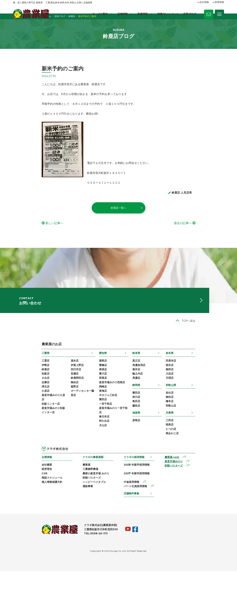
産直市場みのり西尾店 (102, 403)
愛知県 (93, 372)
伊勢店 (17, 384)
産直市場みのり (191, 486)
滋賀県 (146, 435)
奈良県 (198, 372)
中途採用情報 (133, 499)
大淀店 (198, 394)
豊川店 (93, 394)
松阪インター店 (22, 427)
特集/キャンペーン (168, 14)
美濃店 (146, 399)
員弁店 (46, 380)
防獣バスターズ (78, 504)
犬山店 (93, 451)
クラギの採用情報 (136, 481)
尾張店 (93, 389)
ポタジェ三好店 (98, 417)
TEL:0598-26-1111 (67, 553)
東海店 (93, 413)
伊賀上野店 (48, 384)
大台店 (17, 399)
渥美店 (93, 380)
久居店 (17, 413)
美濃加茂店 (148, 384)
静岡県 (146, 406)
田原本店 (199, 380)
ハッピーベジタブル (81, 508)
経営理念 (18, 494)
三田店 (198, 443)
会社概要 (18, 489)
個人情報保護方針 (23, 508)
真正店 (146, 380)
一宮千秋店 (95, 427)
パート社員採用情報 (137, 504)
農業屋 (73, 489)
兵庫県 (198, 435)
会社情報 (204, 2)
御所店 (198, 389)
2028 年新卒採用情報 (138, 489)
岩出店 (198, 414)
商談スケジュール (23, 504)
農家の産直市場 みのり (82, 499)
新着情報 (142, 14)
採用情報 (219, 2)
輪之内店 (147, 394)
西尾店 (93, 399)
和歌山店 (199, 428)
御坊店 (198, 418)
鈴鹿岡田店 (48, 399)
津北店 (17, 408)
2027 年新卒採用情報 (138, 494)
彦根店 (146, 443)
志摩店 (17, 403)
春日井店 (94, 441)
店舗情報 (122, 14)
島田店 (146, 423)
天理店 (198, 399)
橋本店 (198, 423)
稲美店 (198, 448)
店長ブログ (189, 14)
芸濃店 (46, 394)
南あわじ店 (200, 457)
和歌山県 (199, 406)
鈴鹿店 (17, 389)
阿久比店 (94, 446)
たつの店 (199, 453)
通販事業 (74, 513)
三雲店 (17, 380)
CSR (16, 499)
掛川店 (146, 418)
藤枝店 (146, 428)
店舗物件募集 (133, 511)
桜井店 (198, 384)
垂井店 (146, 389)
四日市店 (47, 389)
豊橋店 (93, 384)
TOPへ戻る (217, 339)
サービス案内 (99, 14)
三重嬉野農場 (77, 494)
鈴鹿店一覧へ (118, 220)
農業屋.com (189, 482)
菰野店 (46, 408)
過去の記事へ (211, 235)
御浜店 (46, 403)
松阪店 (17, 394)
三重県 (17, 372)
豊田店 (93, 422)
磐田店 (146, 414)
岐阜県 (146, 372)
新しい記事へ (25, 235)
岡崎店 (93, 408)
